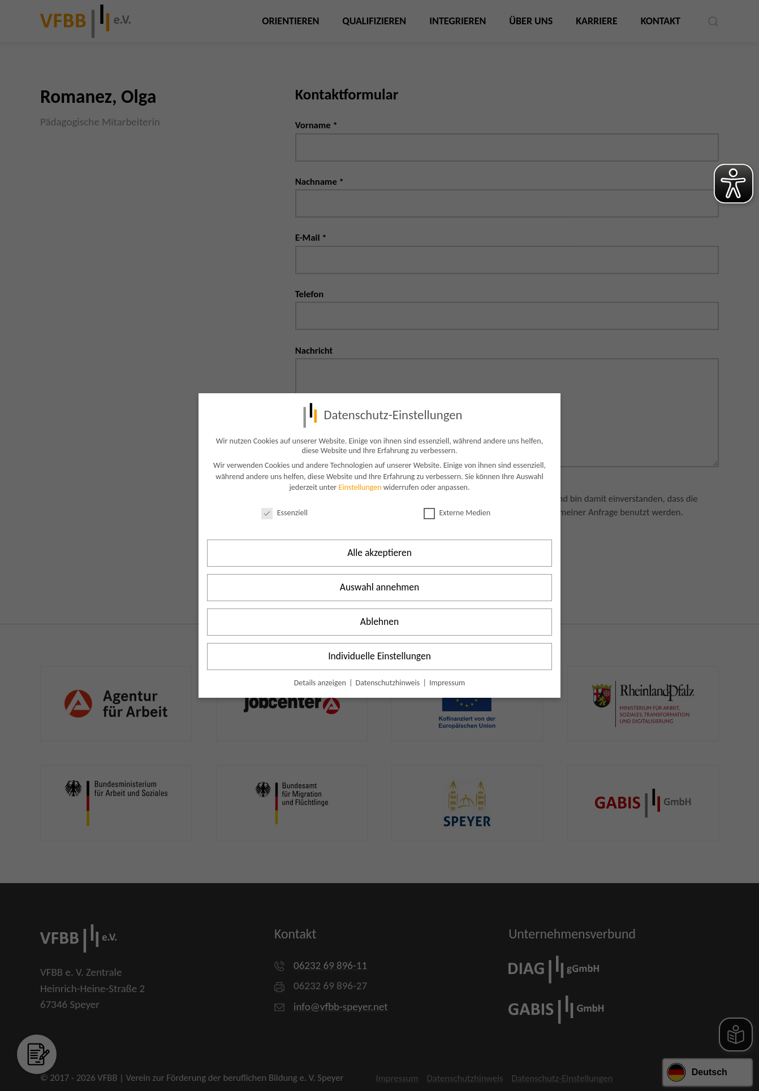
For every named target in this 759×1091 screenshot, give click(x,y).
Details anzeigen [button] (321, 683)
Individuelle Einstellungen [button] (379, 656)
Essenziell (284, 513)
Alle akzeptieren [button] (379, 552)
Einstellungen (359, 487)
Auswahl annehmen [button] (380, 587)
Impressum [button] (447, 683)
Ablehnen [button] (379, 621)
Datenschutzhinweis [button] (389, 683)
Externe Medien (457, 513)
